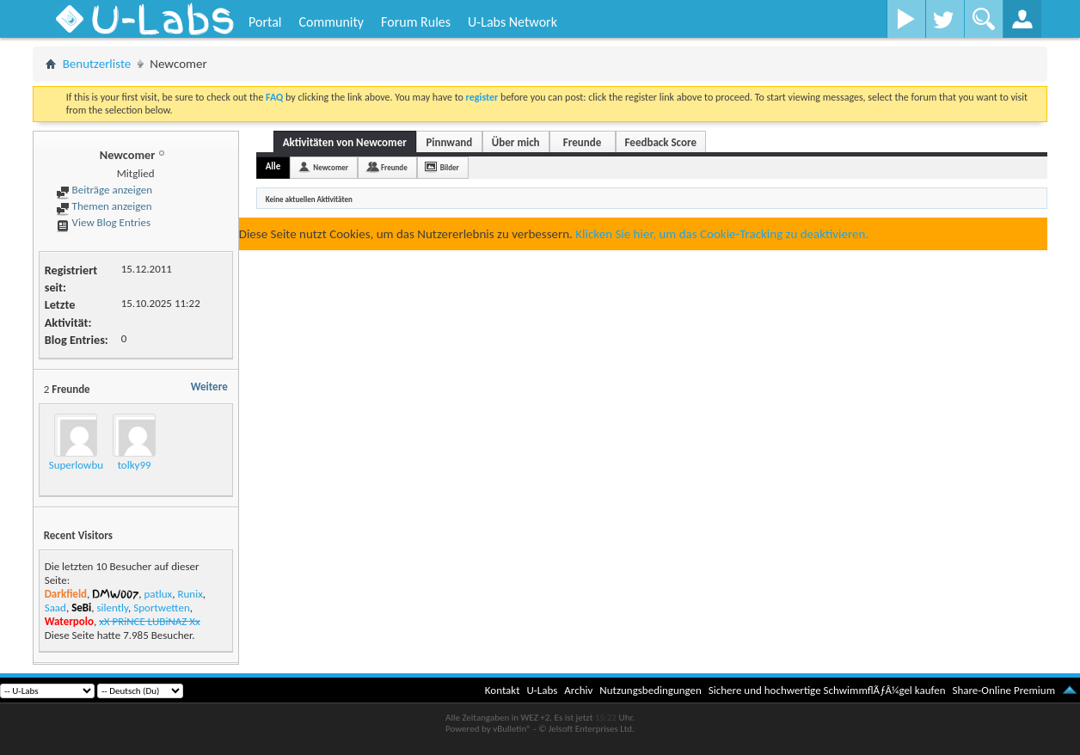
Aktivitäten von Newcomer (345, 142)
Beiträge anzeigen (104, 189)
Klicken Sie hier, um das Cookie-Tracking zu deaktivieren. (721, 234)
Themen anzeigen (104, 205)
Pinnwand (449, 142)
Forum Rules (416, 22)
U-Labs (542, 690)
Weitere (209, 386)
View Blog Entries (103, 222)
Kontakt (502, 690)
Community (331, 22)
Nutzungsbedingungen (650, 690)
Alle (273, 166)
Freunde (582, 142)
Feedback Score (660, 142)
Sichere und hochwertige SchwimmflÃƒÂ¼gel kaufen (827, 690)
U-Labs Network (512, 22)
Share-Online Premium (1003, 690)
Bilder (449, 167)
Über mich (516, 142)
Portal (265, 22)
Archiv (578, 690)
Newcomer (330, 167)
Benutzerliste (97, 63)
